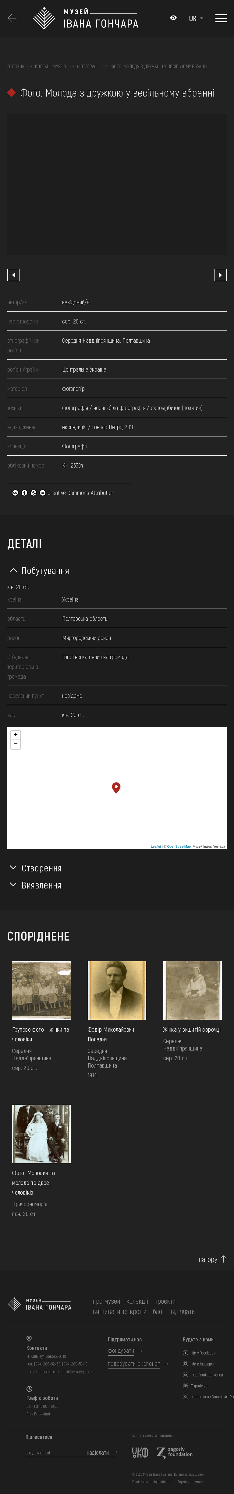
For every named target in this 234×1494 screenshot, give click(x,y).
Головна (15, 66)
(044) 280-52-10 (74, 1363)
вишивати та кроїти (120, 1311)
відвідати (183, 1311)
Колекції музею (50, 66)
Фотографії (88, 66)
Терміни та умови (190, 1481)
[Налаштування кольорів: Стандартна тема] (173, 18)
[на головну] (39, 1306)
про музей (106, 1300)
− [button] (16, 744)
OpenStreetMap (179, 846)
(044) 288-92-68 (47, 1363)
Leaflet (156, 846)
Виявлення (42, 884)
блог (159, 1311)
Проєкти (165, 1300)
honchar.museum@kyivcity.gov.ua (66, 1371)
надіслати (98, 1452)
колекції (137, 1300)
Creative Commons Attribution (63, 492)
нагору (208, 1259)
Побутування (45, 570)
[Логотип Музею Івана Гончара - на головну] (98, 18)
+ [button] (16, 735)
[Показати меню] (221, 18)
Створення (42, 867)
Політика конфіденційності (152, 1481)
